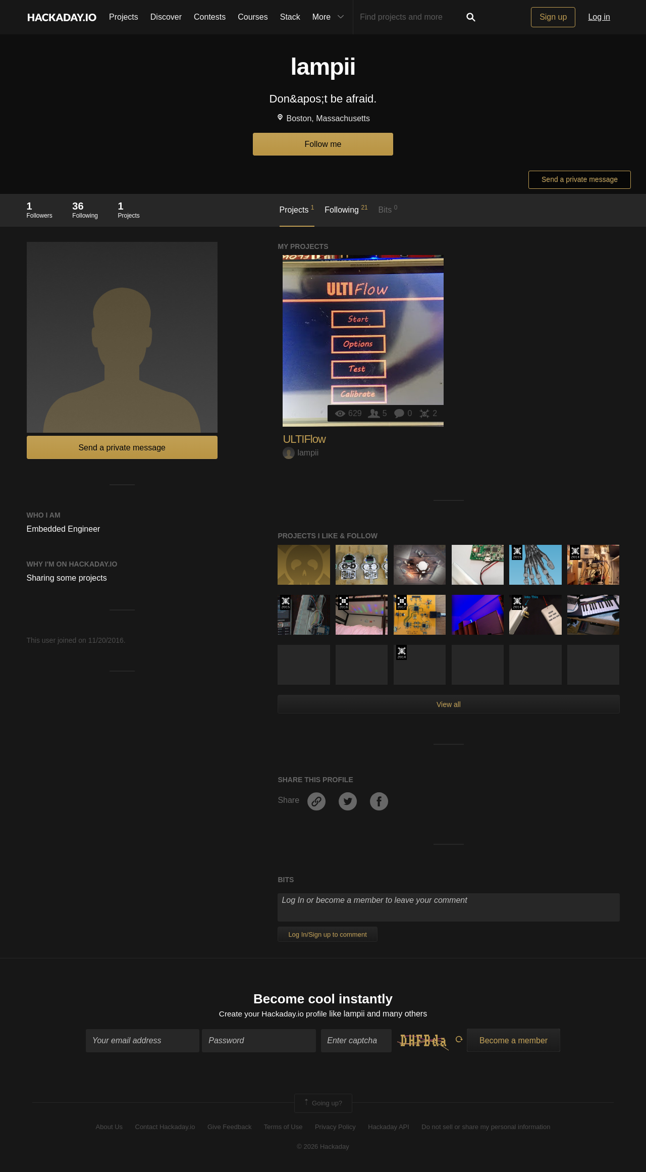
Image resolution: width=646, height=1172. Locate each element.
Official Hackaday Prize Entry (575, 552)
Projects (123, 17)
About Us (109, 1128)
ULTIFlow (304, 439)
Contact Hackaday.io (165, 1128)
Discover (166, 17)
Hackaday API (388, 1128)
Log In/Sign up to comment (327, 934)
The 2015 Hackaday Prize (517, 552)
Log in (599, 17)
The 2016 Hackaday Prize (343, 602)
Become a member (513, 1041)
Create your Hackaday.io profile (273, 1014)
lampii (300, 452)
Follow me (323, 144)
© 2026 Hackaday (323, 1147)
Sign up (553, 17)
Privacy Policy (335, 1128)
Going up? (322, 1104)
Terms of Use (283, 1128)
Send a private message (580, 179)
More (330, 17)
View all (449, 704)
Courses (253, 17)
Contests (210, 17)
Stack (290, 17)
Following (346, 209)
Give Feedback (229, 1128)
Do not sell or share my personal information (485, 1128)
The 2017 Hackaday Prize (401, 602)
